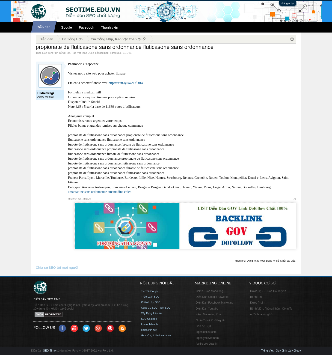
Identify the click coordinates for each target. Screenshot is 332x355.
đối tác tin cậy (149, 329)
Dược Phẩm (257, 302)
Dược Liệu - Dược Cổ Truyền (268, 291)
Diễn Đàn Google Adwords (212, 296)
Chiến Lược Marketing (209, 291)
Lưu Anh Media (149, 324)
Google (66, 27)
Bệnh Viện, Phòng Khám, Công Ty (271, 308)
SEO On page (149, 318)
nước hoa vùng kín (261, 314)
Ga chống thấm (150, 335)
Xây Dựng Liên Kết (152, 313)
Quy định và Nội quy (288, 350)
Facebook (86, 27)
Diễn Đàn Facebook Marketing (214, 302)
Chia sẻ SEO (46, 267)
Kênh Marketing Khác (209, 314)
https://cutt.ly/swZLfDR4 (126, 83)
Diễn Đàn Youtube (207, 308)
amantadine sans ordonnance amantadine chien (99, 192)
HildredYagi (115, 52)
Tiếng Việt (267, 350)
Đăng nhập (288, 3)
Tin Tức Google (149, 291)
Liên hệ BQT (203, 326)
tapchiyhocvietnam (207, 338)
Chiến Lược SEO (150, 302)
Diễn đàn (43, 27)
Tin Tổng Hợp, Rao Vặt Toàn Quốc (74, 52)
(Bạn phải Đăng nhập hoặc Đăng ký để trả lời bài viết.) (265, 260)
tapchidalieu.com (206, 332)
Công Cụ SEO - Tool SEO (155, 307)
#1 (294, 198)
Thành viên (109, 27)
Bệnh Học (256, 296)
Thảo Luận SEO (150, 296)
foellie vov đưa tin (206, 343)
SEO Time (49, 350)
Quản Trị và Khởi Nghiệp (211, 320)
